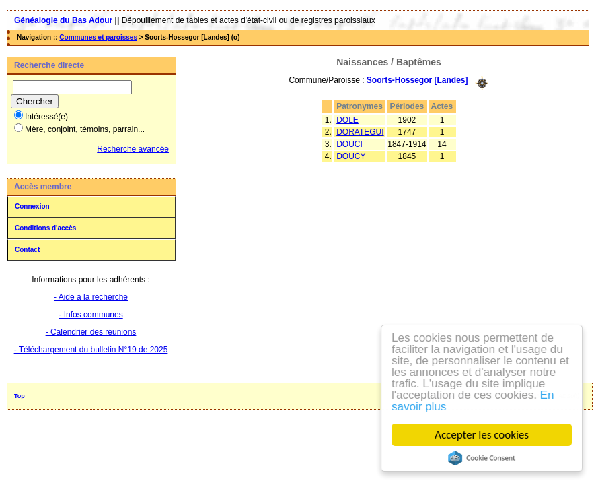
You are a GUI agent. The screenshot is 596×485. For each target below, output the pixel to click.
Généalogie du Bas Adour (63, 20)
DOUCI (349, 144)
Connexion (32, 206)
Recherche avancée (133, 149)
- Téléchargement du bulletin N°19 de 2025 (91, 349)
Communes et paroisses (98, 37)
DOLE (347, 120)
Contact (27, 249)
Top (19, 396)
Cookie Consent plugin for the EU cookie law (482, 458)
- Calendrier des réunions (91, 332)
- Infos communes (90, 314)
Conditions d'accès (45, 228)
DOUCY (350, 156)
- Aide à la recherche (91, 297)
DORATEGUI (359, 132)
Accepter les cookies (482, 435)
